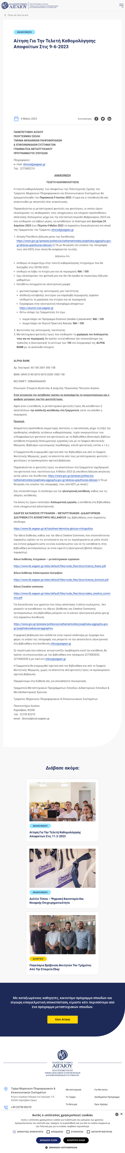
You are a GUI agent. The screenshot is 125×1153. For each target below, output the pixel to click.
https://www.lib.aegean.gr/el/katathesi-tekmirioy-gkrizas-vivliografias (53, 528)
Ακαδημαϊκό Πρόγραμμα (106, 1097)
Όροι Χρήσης (101, 1104)
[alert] (62, 1131)
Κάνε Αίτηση (62, 1019)
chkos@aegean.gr (60, 643)
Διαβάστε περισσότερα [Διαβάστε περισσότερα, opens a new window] (78, 1126)
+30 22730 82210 (21, 1107)
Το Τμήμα (71, 1097)
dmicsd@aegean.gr (34, 164)
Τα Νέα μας (71, 1104)
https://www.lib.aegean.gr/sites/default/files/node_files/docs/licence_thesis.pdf (60, 566)
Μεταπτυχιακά (73, 1089)
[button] (62, 1147)
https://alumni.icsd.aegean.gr (36, 308)
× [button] (121, 1114)
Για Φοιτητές (101, 1089)
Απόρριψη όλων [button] (76, 1140)
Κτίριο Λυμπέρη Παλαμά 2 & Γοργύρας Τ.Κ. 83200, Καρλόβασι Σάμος (33, 1098)
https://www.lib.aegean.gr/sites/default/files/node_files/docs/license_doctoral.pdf (61, 579)
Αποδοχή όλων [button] (48, 1140)
